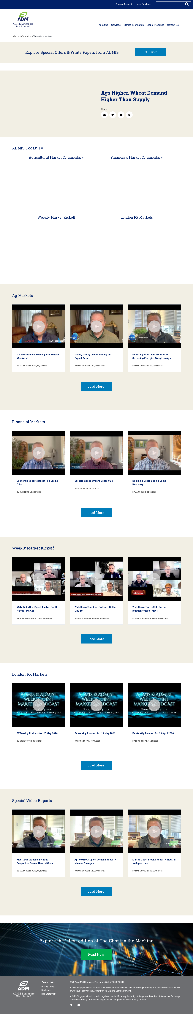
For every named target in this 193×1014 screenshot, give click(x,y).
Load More (95, 386)
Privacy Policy (47, 986)
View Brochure (144, 4)
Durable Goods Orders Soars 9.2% (93, 480)
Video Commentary (42, 36)
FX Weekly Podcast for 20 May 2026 (37, 733)
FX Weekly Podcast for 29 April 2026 (153, 733)
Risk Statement (48, 994)
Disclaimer (46, 990)
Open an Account (123, 4)
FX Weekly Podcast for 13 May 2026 (94, 733)
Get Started (150, 52)
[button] (104, 114)
